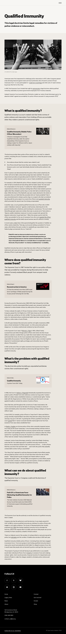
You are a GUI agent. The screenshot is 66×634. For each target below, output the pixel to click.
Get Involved (37, 597)
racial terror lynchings (35, 82)
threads (13, 587)
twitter (13, 580)
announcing (36, 88)
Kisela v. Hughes (11, 426)
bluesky (20, 580)
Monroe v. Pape (26, 330)
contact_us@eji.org (10, 619)
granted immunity (44, 199)
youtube (20, 587)
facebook (7, 580)
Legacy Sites (8, 597)
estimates (14, 537)
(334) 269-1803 (9, 615)
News (6, 601)
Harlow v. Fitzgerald (22, 392)
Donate (36, 601)
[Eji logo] (6, 2)
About (6, 604)
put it (57, 94)
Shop (35, 604)
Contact (36, 594)
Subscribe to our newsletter (13, 630)
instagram (7, 587)
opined (10, 420)
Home (6, 594)
